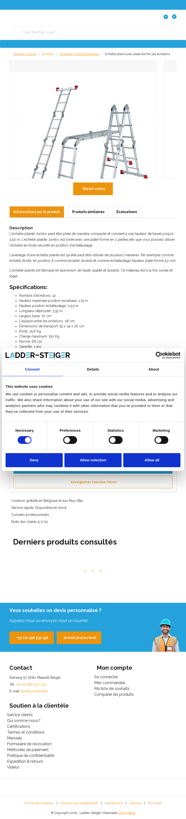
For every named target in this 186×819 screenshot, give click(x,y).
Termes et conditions (39, 803)
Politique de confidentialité (79, 803)
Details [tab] (93, 369)
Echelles (48, 54)
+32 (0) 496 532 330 (32, 638)
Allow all (152, 460)
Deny (34, 460)
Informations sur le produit (37, 212)
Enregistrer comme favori (94, 482)
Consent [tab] (32, 369)
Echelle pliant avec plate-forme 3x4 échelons (137, 54)
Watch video (94, 189)
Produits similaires (88, 212)
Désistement (114, 803)
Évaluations (126, 212)
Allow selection (93, 460)
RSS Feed (155, 803)
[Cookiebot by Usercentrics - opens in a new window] (159, 355)
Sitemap (135, 803)
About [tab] (153, 369)
